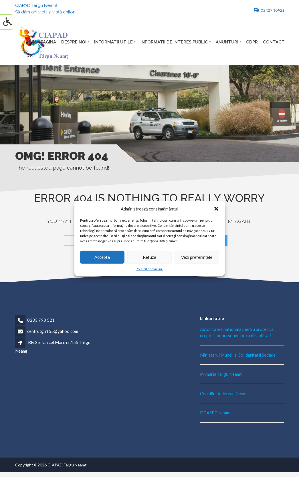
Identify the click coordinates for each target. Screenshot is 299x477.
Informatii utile (113, 41)
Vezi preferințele (196, 257)
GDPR (252, 41)
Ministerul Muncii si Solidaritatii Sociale (238, 354)
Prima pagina (41, 41)
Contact (274, 41)
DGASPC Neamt (215, 412)
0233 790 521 (41, 320)
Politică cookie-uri (149, 269)
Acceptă (102, 257)
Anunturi (227, 41)
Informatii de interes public (174, 41)
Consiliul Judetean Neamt (224, 393)
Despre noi (73, 41)
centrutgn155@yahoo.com (52, 331)
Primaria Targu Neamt (221, 374)
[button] (216, 209)
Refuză (149, 257)
